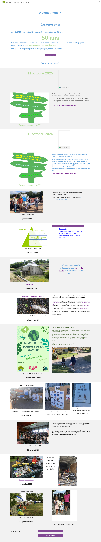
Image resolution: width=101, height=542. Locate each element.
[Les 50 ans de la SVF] (50, 55)
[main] (50, 12)
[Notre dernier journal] (50, 535)
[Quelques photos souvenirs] (68, 225)
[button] (99, 2)
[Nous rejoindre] (50, 531)
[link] (64, 79)
